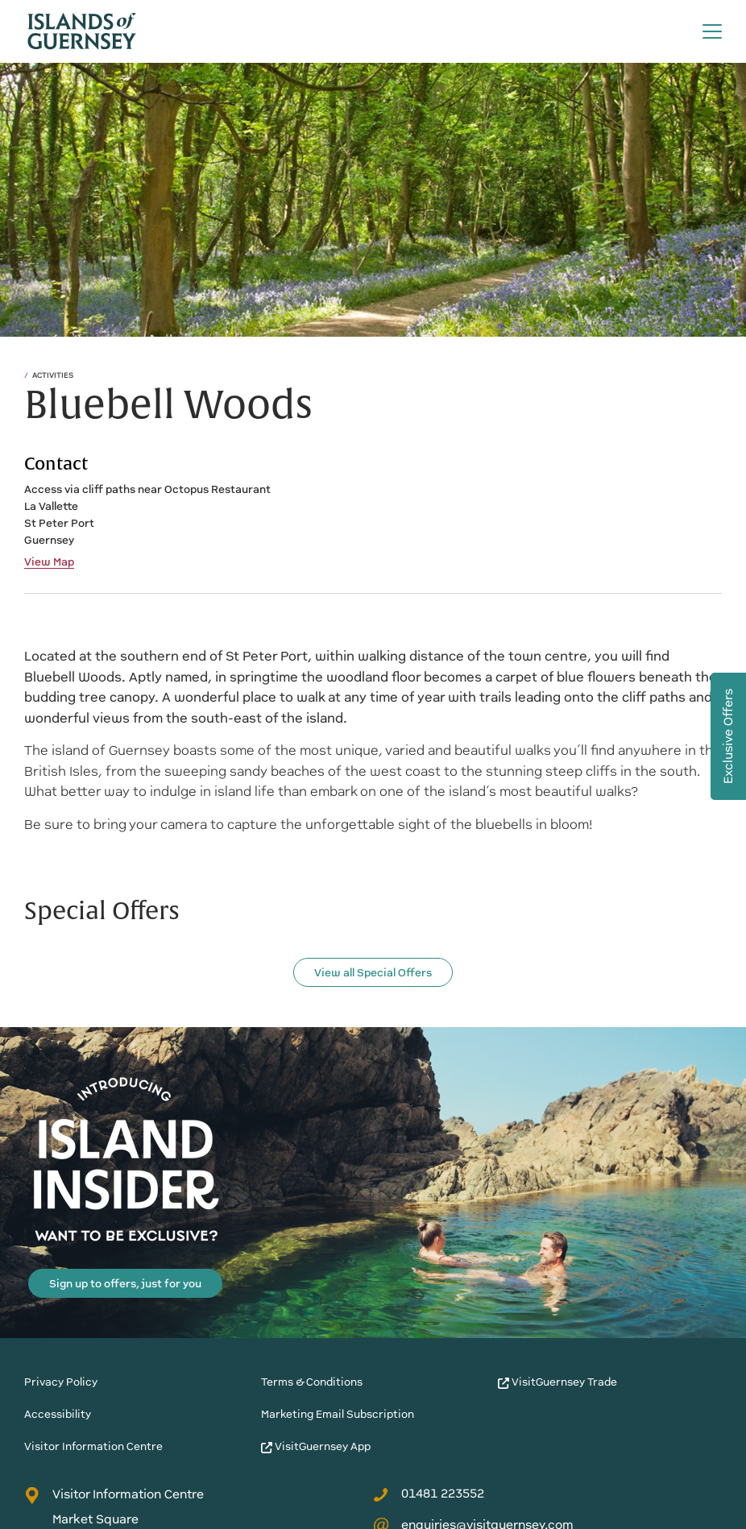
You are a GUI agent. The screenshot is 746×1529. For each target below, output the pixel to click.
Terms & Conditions (312, 1382)
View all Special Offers (373, 973)
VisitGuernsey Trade (557, 1382)
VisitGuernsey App (316, 1446)
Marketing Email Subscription (337, 1414)
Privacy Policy (60, 1382)
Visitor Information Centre (93, 1446)
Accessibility (57, 1414)
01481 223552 (428, 1493)
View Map (49, 562)
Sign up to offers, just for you (125, 1284)
